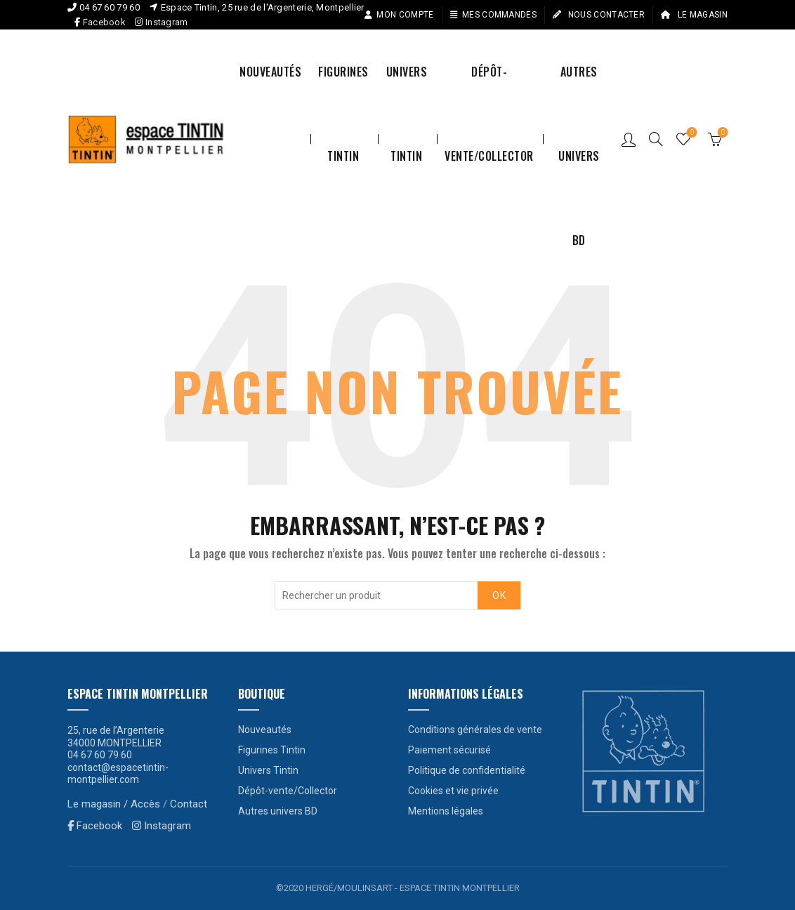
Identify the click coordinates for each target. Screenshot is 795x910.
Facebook (104, 22)
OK (499, 595)
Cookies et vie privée (453, 790)
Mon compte (398, 15)
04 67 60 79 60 (109, 7)
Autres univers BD (579, 88)
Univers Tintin (407, 88)
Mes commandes (493, 15)
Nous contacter (598, 15)
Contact (188, 804)
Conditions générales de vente (475, 729)
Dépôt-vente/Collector (489, 88)
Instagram (161, 22)
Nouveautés (270, 71)
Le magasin (694, 15)
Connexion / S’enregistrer (628, 139)
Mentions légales (445, 811)
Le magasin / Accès (113, 804)
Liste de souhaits (691, 133)
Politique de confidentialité (466, 770)
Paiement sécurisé (449, 750)
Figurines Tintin (343, 88)
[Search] (656, 139)
